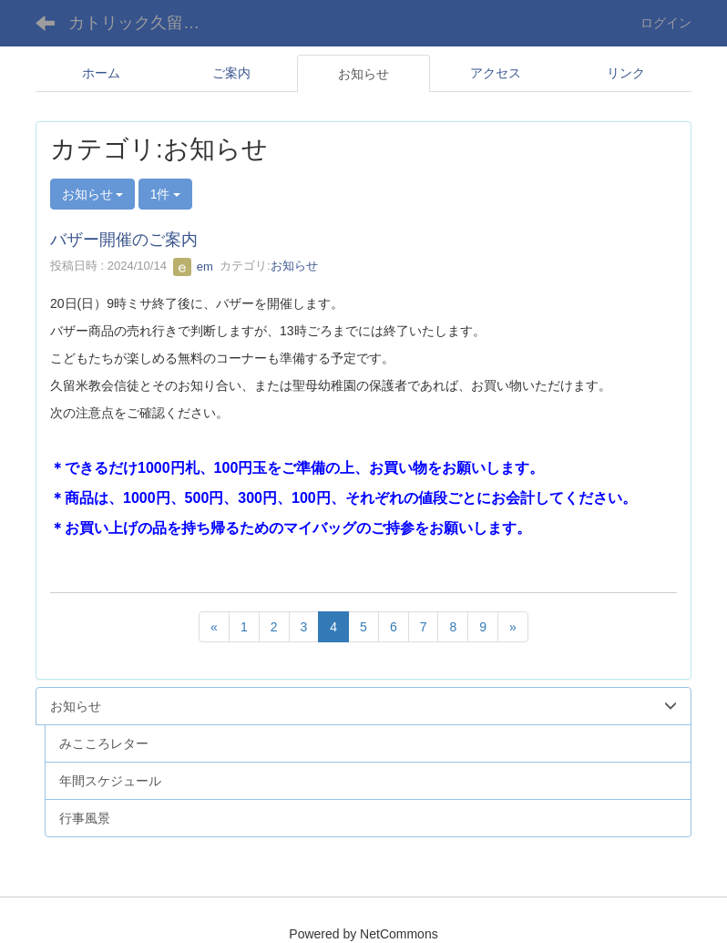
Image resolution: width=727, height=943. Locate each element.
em (193, 266)
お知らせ (294, 266)
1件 (165, 194)
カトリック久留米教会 (145, 23)
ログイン (665, 22)
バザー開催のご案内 (124, 240)
